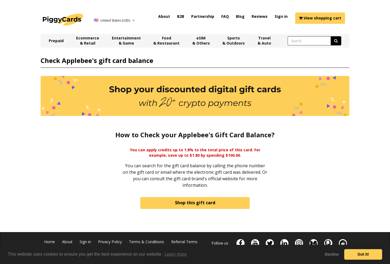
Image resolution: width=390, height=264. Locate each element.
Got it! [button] (363, 254)
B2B (180, 16)
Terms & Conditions (146, 241)
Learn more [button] (175, 254)
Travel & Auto (264, 40)
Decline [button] (332, 254)
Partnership (202, 16)
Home (49, 241)
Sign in (281, 16)
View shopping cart (320, 18)
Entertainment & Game (126, 40)
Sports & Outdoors (233, 40)
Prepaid (56, 40)
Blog (240, 16)
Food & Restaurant (166, 40)
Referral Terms (184, 241)
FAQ (225, 16)
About (164, 16)
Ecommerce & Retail (87, 40)
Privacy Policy (110, 241)
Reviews (260, 16)
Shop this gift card (195, 203)
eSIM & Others (201, 40)
